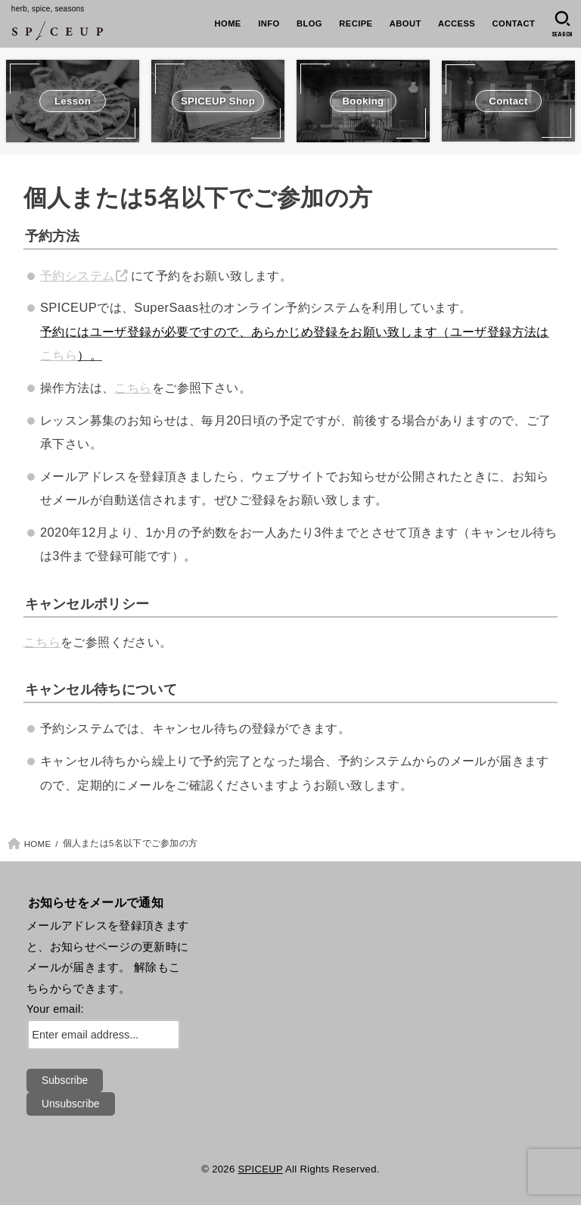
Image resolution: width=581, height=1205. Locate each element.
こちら (58, 355)
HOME (228, 23)
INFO (268, 23)
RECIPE (355, 23)
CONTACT (514, 23)
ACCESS (456, 23)
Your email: (55, 1009)
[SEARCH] (562, 24)
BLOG (309, 23)
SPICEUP (260, 1169)
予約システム (77, 275)
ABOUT (405, 23)
